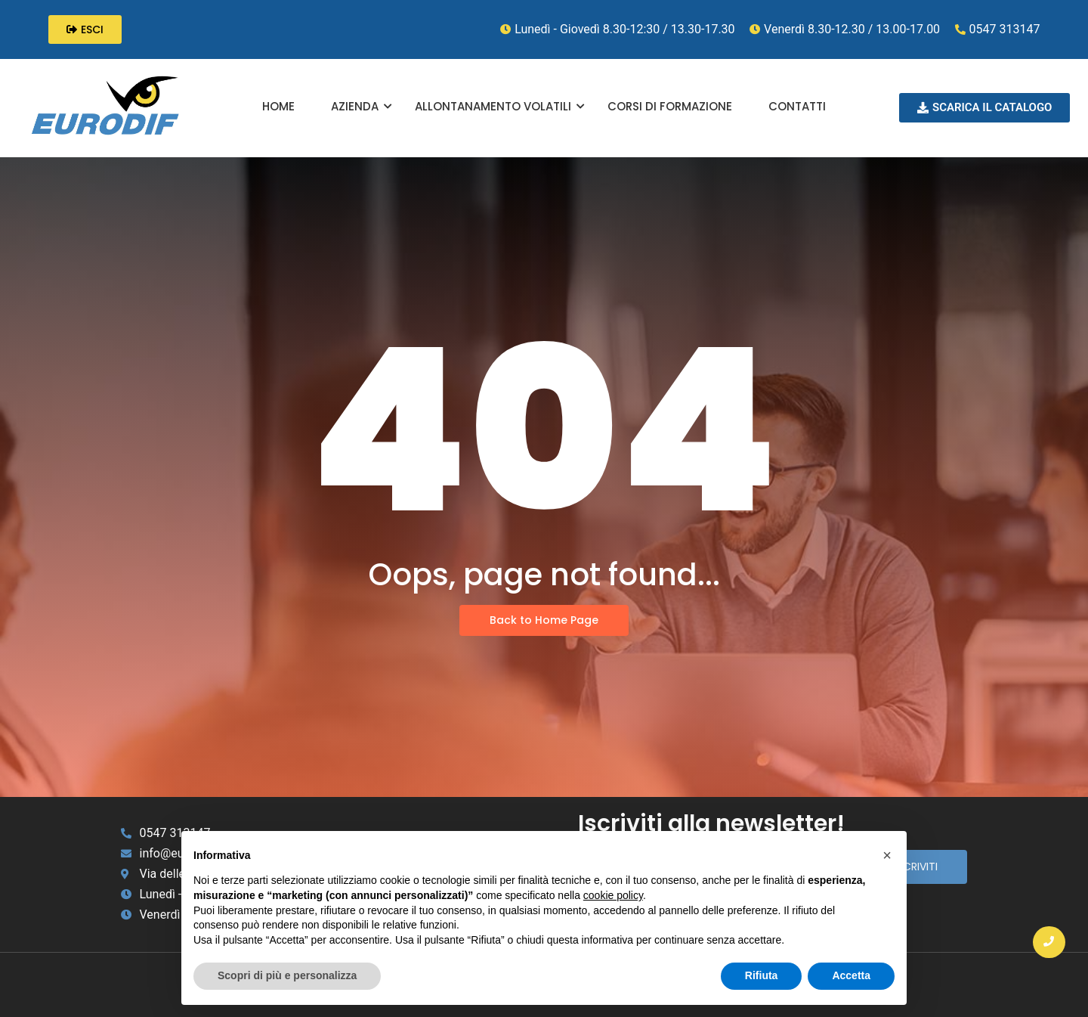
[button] (887, 855)
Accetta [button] (851, 975)
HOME (278, 106)
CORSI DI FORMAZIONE (669, 106)
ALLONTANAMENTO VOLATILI (500, 106)
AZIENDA (361, 106)
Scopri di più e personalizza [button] (287, 975)
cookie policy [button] (613, 895)
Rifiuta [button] (761, 975)
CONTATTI (797, 106)
